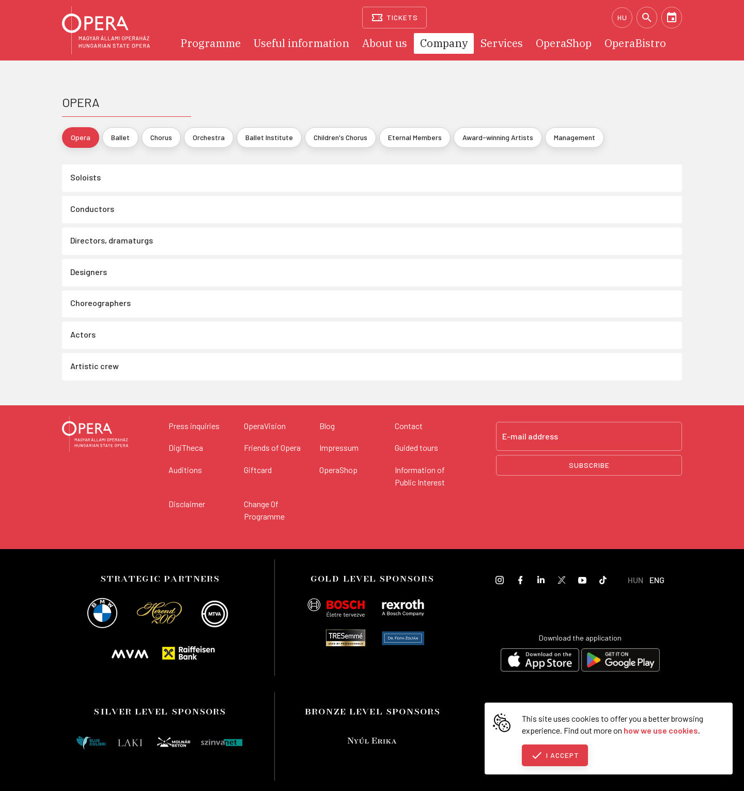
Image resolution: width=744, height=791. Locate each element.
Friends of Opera (272, 447)
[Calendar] (671, 17)
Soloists (85, 177)
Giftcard (258, 470)
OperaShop (338, 470)
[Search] (647, 17)
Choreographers (100, 303)
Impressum (339, 447)
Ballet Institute (269, 137)
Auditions (185, 470)
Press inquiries (194, 426)
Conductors (92, 209)
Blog (327, 426)
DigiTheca (185, 447)
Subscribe (589, 465)
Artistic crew (94, 366)
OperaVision (265, 426)
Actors (83, 334)
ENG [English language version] (656, 580)
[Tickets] (394, 17)
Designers (88, 272)
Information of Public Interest (420, 476)
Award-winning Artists (497, 137)
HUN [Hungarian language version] (635, 580)
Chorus (161, 137)
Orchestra (209, 137)
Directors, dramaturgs (111, 240)
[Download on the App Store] (540, 661)
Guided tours (416, 447)
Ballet (120, 137)
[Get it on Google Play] (620, 661)
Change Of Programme (264, 510)
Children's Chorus (340, 137)
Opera (80, 137)
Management (574, 137)
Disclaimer (186, 504)
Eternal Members (415, 137)
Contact (409, 426)
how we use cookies (661, 730)
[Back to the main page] (95, 435)
